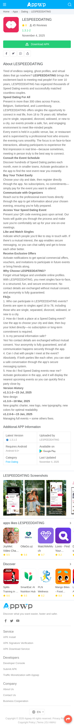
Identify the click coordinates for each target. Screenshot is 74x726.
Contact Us (9, 695)
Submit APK (10, 669)
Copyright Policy (26, 722)
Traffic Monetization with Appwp (21, 674)
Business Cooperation (15, 701)
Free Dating (12, 462)
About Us (8, 689)
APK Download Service (16, 648)
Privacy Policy (59, 718)
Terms (40, 722)
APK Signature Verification (18, 643)
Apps (15, 11)
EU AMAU (50, 722)
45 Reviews (39, 25)
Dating (24, 11)
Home (6, 11)
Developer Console (14, 663)
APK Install (9, 637)
